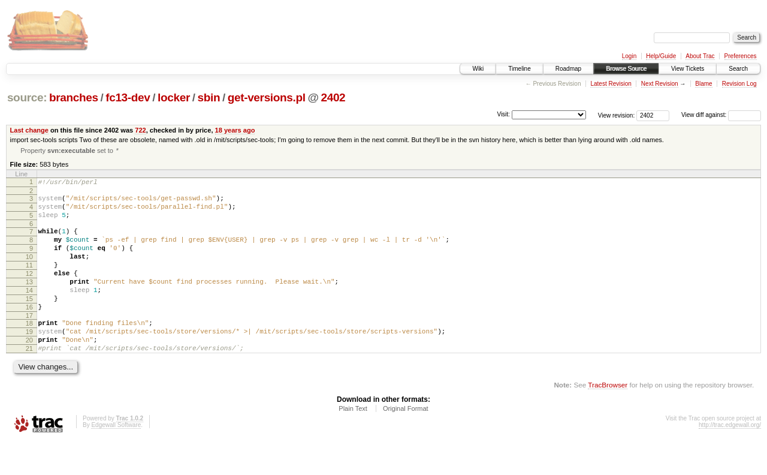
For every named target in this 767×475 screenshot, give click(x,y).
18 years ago (235, 130)
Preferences (740, 56)
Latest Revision (610, 83)
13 (29, 301)
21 (29, 380)
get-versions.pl (267, 97)
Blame (703, 83)
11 (29, 280)
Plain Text (353, 442)
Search (738, 68)
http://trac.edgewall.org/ (730, 458)
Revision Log (739, 83)
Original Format (405, 442)
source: (27, 97)
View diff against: (721, 115)
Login (629, 56)
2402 (333, 97)
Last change (29, 130)
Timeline (519, 68)
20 (29, 370)
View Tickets (687, 68)
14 (29, 311)
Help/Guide (661, 56)
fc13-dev (127, 97)
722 (140, 130)
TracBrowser (607, 418)
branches (73, 97)
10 (29, 270)
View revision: (616, 115)
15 (29, 321)
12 (29, 290)
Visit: (503, 114)
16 (29, 331)
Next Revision (659, 83)
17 (29, 341)
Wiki (478, 68)
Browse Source (626, 68)
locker (174, 97)
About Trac (700, 56)
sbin (208, 97)
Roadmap (568, 68)
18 (29, 349)
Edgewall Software (116, 458)
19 (29, 359)
